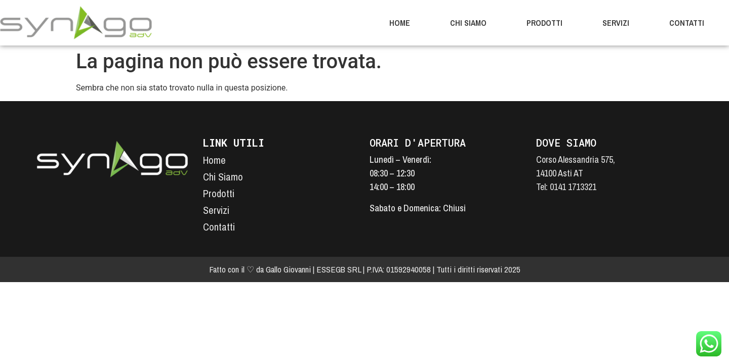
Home (399, 22)
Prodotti (544, 22)
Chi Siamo (468, 22)
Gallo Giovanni (288, 269)
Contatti (686, 22)
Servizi (615, 22)
